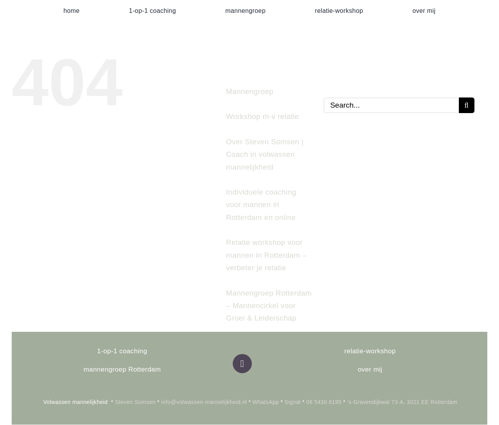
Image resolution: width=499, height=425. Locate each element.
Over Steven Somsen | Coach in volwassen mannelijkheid (265, 154)
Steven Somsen (135, 402)
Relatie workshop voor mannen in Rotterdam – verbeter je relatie (266, 255)
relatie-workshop (370, 351)
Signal (293, 402)
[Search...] (391, 105)
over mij (370, 369)
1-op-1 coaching (122, 351)
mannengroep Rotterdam (122, 369)
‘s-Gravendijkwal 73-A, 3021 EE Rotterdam (402, 402)
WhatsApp (266, 402)
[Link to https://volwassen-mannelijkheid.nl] (242, 363)
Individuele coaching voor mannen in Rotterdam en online (261, 204)
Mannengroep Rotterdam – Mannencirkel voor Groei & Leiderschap (269, 305)
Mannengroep (250, 91)
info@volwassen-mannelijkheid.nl (204, 402)
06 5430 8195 (323, 402)
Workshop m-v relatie (262, 116)
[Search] (466, 105)
